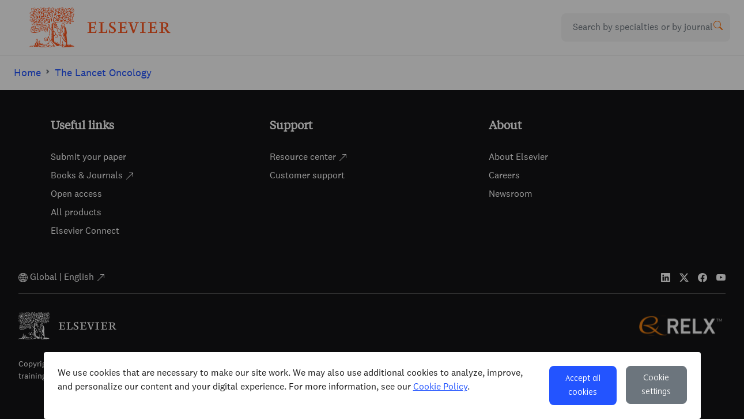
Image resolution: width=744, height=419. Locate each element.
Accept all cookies (583, 385)
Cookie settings (656, 384)
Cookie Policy (440, 386)
